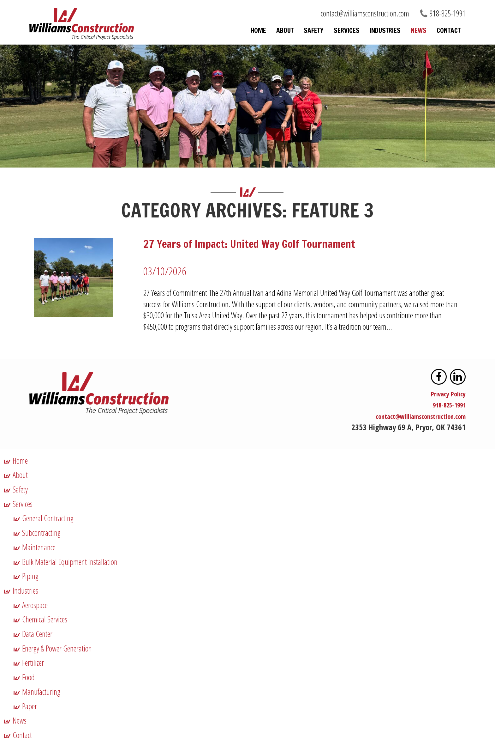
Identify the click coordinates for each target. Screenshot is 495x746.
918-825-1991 (448, 13)
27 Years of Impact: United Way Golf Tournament (240, 243)
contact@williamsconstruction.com (365, 13)
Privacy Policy (444, 392)
